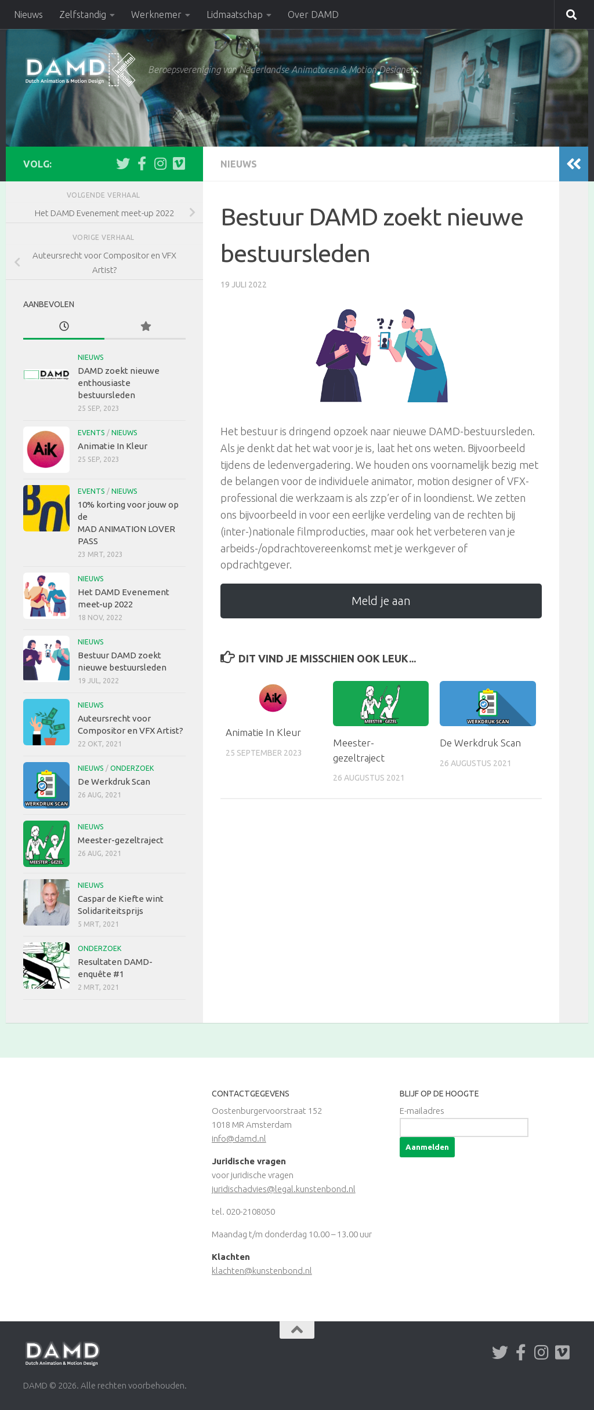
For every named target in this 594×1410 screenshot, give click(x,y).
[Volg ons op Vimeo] (179, 163)
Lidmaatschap (235, 14)
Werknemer (156, 14)
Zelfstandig (82, 14)
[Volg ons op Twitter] (123, 163)
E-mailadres (422, 1111)
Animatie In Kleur (263, 732)
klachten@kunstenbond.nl (262, 1271)
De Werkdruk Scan (480, 742)
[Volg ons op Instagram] (160, 163)
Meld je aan (381, 600)
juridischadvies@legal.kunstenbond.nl (284, 1189)
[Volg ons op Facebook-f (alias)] (141, 163)
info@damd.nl (239, 1138)
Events (91, 432)
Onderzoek (132, 768)
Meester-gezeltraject (121, 840)
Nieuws (28, 14)
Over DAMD (313, 14)
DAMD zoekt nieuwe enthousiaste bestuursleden (119, 383)
